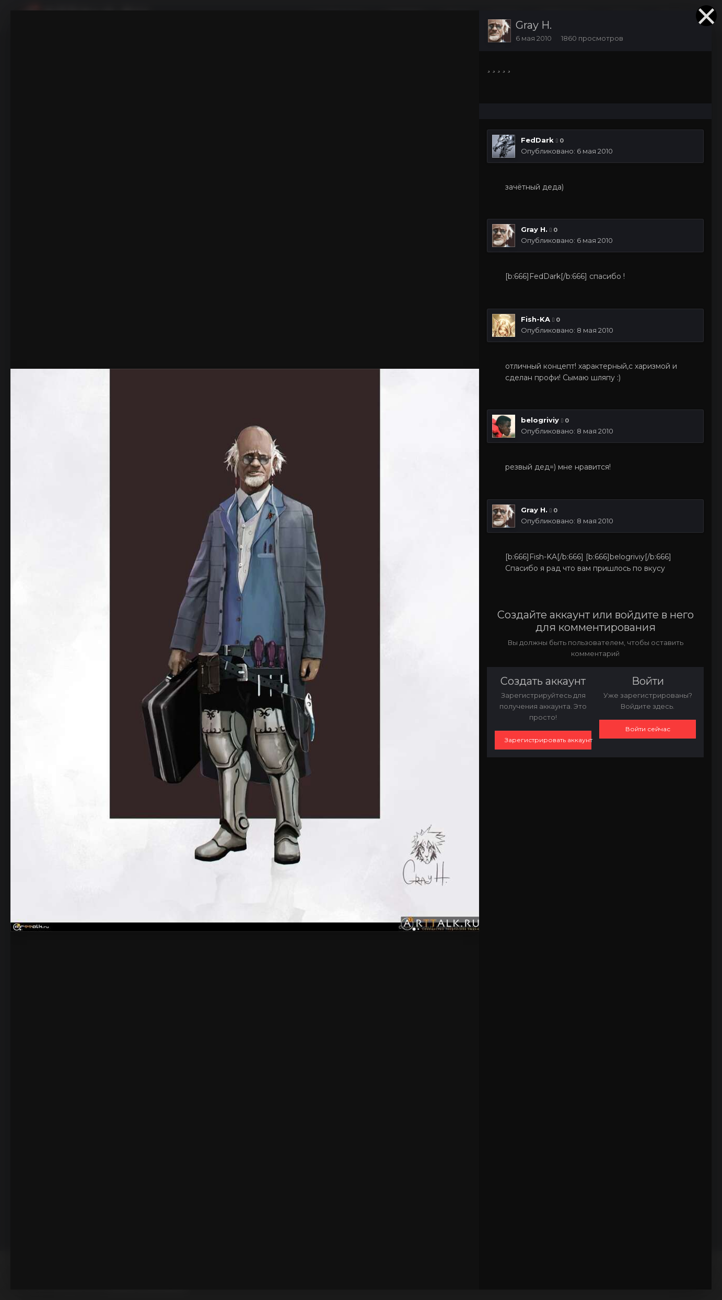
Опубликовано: (567, 151)
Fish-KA (535, 319)
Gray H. (534, 25)
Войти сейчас (647, 729)
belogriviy (540, 420)
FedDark (537, 140)
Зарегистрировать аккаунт (548, 740)
